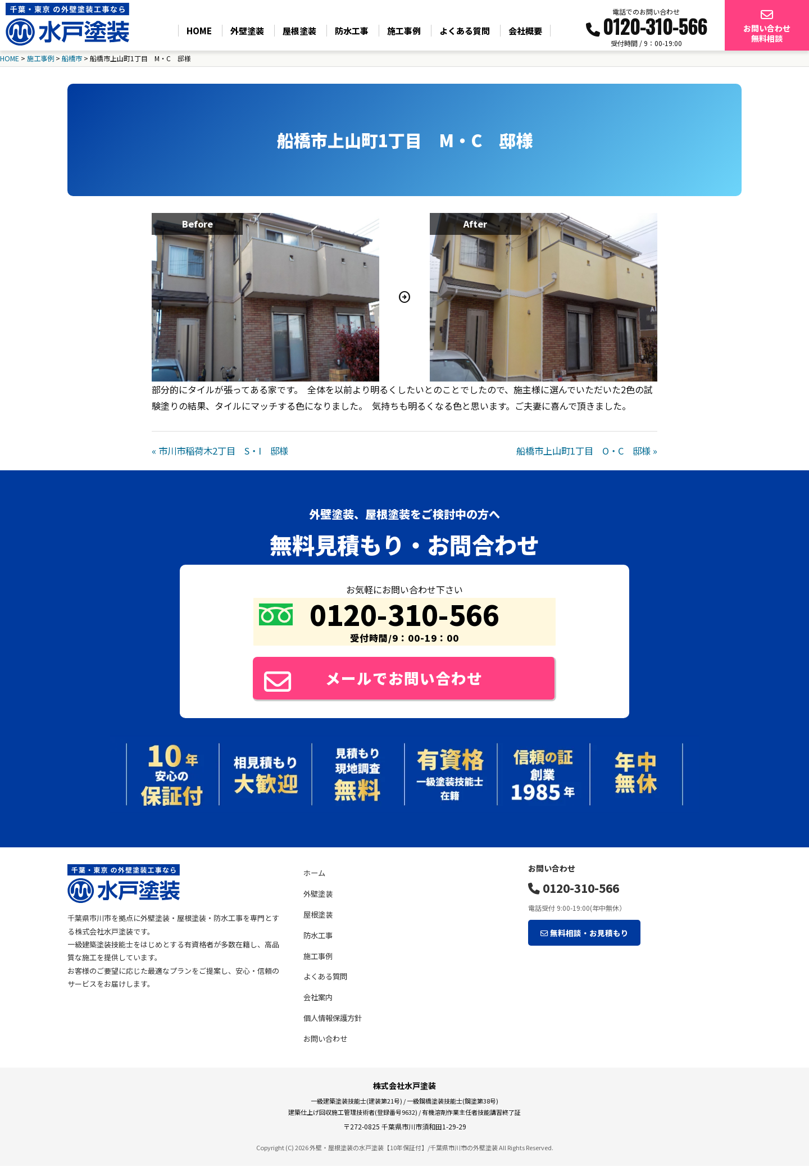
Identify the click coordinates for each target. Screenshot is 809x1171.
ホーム (314, 878)
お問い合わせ (325, 1043)
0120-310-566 (573, 893)
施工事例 (404, 31)
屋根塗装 (299, 31)
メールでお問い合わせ (380, 680)
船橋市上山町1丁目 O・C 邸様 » (586, 450)
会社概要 (525, 31)
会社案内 (318, 1002)
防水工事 (352, 31)
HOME (199, 31)
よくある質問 (464, 31)
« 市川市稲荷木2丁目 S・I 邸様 (220, 450)
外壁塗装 (247, 31)
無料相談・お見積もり (580, 936)
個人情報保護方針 (332, 1023)
